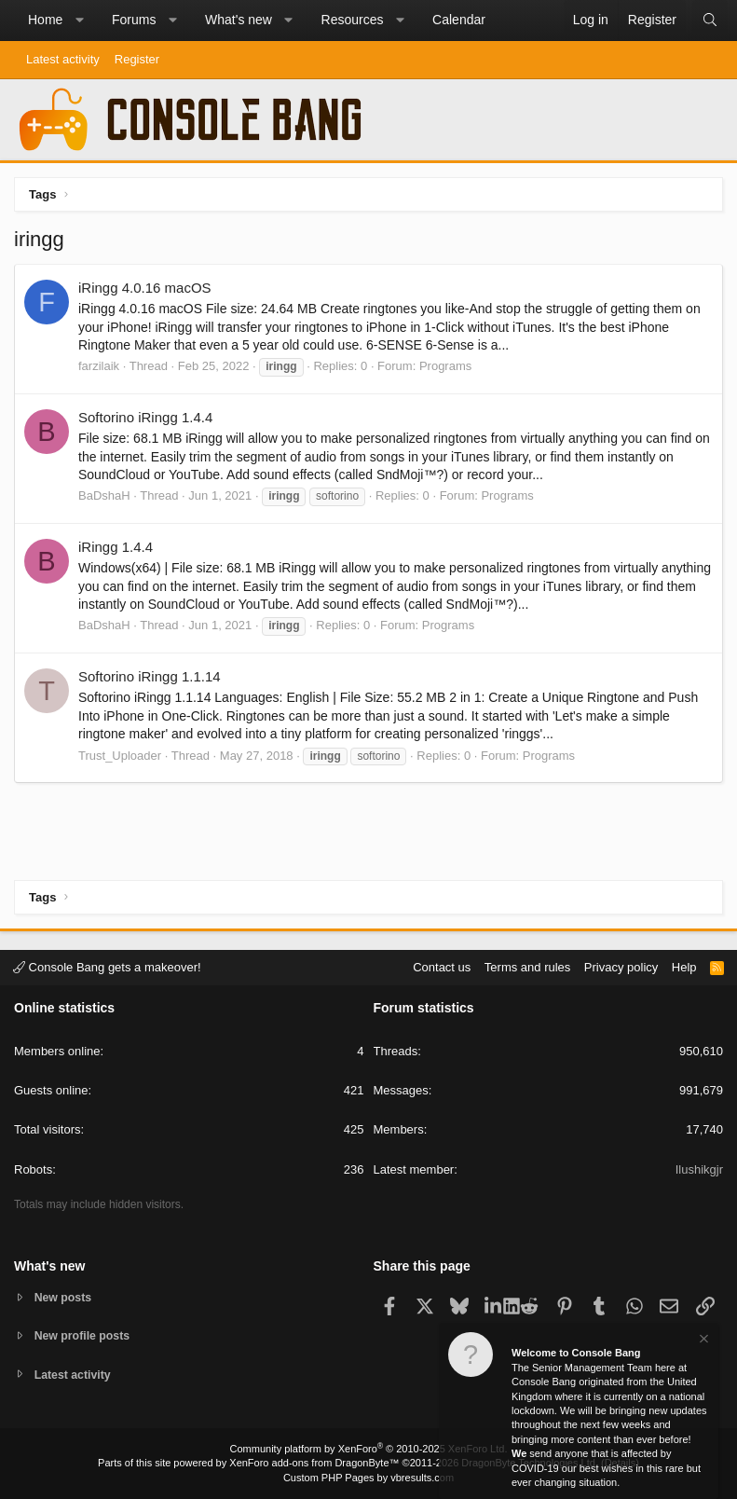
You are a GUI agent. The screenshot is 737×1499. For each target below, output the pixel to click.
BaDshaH (104, 495)
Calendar (458, 19)
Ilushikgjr (699, 1168)
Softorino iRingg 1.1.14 (149, 676)
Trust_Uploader (119, 756)
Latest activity (63, 59)
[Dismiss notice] (702, 1341)
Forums (134, 19)
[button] (79, 20)
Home (45, 19)
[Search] (710, 20)
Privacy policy (621, 965)
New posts (64, 1295)
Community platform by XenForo (369, 1448)
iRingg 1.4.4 (115, 547)
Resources (352, 19)
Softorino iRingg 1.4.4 (145, 417)
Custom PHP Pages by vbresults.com (368, 1477)
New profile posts (84, 1334)
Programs (445, 366)
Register (137, 59)
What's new (238, 19)
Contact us (442, 965)
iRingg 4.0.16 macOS (145, 288)
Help (684, 965)
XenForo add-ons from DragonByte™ (314, 1462)
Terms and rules (527, 965)
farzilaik (98, 366)
